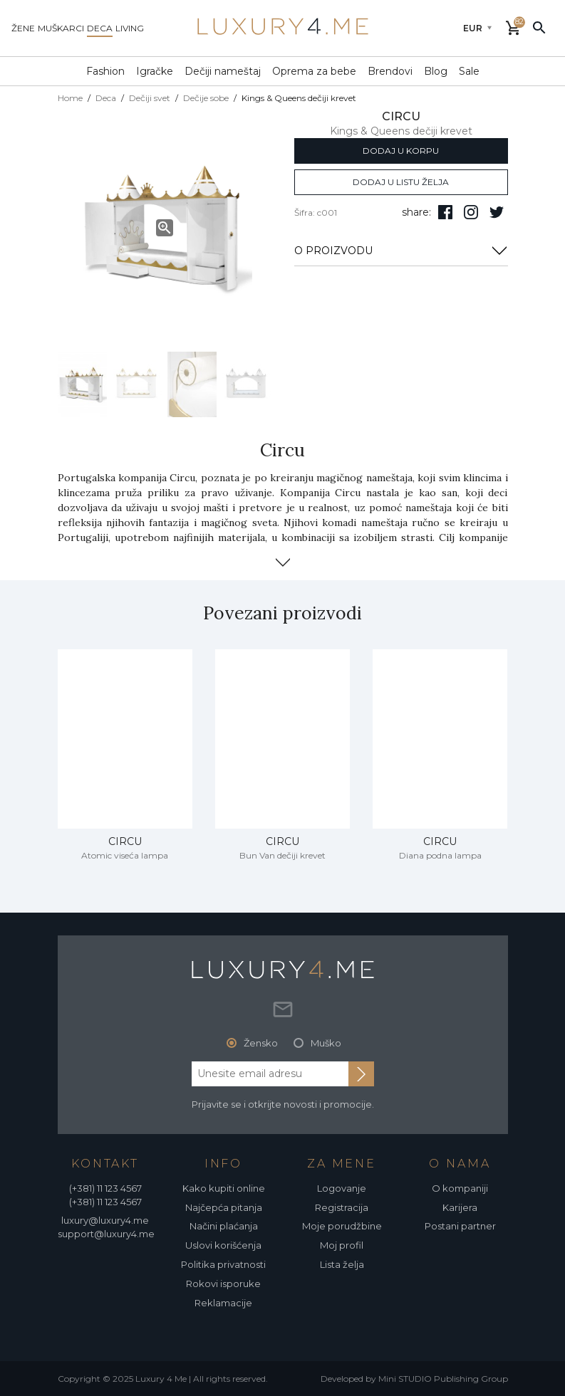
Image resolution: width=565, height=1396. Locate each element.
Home (70, 98)
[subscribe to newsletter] (361, 1073)
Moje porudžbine (342, 1226)
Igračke (154, 71)
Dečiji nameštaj (223, 71)
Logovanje (341, 1188)
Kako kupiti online (223, 1188)
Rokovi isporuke (223, 1283)
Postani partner (460, 1226)
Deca (105, 98)
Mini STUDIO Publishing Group (443, 1378)
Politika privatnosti (223, 1264)
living (129, 28)
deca (100, 28)
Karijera (459, 1207)
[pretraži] (539, 27)
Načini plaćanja (224, 1226)
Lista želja (342, 1264)
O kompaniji (460, 1188)
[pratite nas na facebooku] (445, 212)
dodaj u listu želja (401, 182)
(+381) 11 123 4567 (105, 1188)
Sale (469, 71)
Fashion (105, 71)
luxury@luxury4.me (105, 1220)
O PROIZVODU (401, 250)
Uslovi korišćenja (223, 1245)
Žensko (261, 1043)
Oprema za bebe (314, 71)
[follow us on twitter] (496, 212)
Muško (326, 1043)
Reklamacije (223, 1302)
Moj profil (341, 1245)
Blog (435, 71)
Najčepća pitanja (223, 1207)
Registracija (341, 1207)
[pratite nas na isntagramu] (471, 212)
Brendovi (390, 71)
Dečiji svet (149, 98)
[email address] (270, 1073)
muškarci (61, 28)
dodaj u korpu (401, 150)
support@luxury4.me (106, 1233)
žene (23, 28)
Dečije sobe (206, 98)
